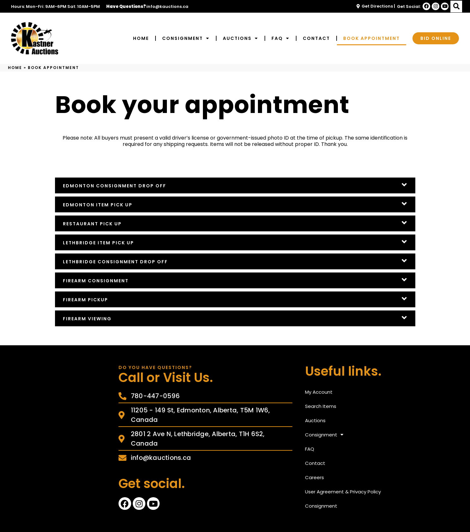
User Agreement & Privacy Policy (343, 491)
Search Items (320, 406)
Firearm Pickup (85, 300)
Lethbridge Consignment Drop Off (115, 262)
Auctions (240, 38)
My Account (319, 392)
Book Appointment (371, 38)
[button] (456, 6)
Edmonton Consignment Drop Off (114, 186)
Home (141, 38)
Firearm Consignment (96, 281)
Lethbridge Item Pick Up (98, 243)
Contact (316, 38)
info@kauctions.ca (167, 6)
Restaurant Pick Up (92, 224)
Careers (314, 477)
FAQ (281, 38)
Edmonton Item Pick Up (97, 205)
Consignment (186, 38)
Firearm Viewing (87, 319)
